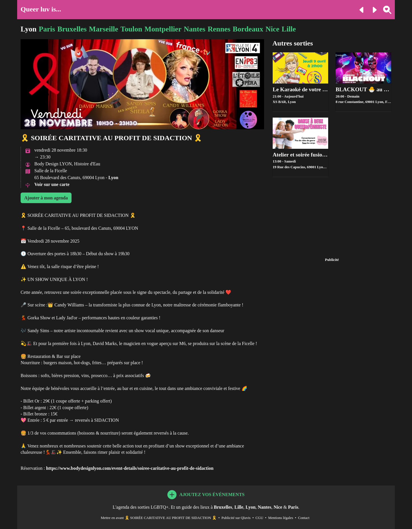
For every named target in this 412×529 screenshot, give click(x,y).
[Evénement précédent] (359, 9)
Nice (272, 29)
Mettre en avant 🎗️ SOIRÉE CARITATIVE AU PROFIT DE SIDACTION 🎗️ (159, 518)
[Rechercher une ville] (385, 9)
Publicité (332, 260)
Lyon (29, 29)
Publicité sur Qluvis (236, 518)
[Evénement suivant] (372, 9)
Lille (289, 29)
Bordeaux (248, 29)
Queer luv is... (41, 9)
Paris (47, 29)
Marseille (103, 29)
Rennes (219, 29)
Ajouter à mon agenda (46, 197)
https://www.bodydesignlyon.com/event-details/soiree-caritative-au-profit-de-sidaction (129, 468)
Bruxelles (71, 29)
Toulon (131, 29)
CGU (259, 518)
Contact (304, 518)
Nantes (194, 29)
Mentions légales (280, 518)
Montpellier (162, 29)
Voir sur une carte (52, 184)
